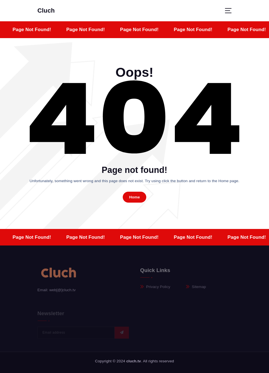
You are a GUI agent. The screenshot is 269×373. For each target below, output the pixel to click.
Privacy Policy (158, 288)
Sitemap (199, 288)
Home (134, 197)
